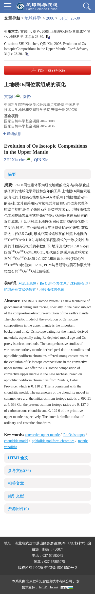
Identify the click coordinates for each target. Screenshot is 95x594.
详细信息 (12, 134)
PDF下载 (51, 70)
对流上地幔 (27, 283)
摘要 (12, 174)
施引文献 (16, 496)
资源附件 (18, 508)
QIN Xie (41, 160)
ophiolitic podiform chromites (53, 441)
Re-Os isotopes (74, 435)
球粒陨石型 (79, 283)
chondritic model (16, 441)
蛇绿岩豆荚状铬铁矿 (20, 290)
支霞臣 (10, 96)
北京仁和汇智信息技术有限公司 (49, 581)
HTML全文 (18, 458)
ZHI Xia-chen (15, 160)
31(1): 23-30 (70, 18)
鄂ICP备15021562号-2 (60, 568)
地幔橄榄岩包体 (52, 290)
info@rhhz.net (48, 587)
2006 (50, 18)
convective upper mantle (42, 435)
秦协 (27, 96)
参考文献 (19, 470)
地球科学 (33, 18)
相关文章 (16, 483)
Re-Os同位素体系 (53, 283)
